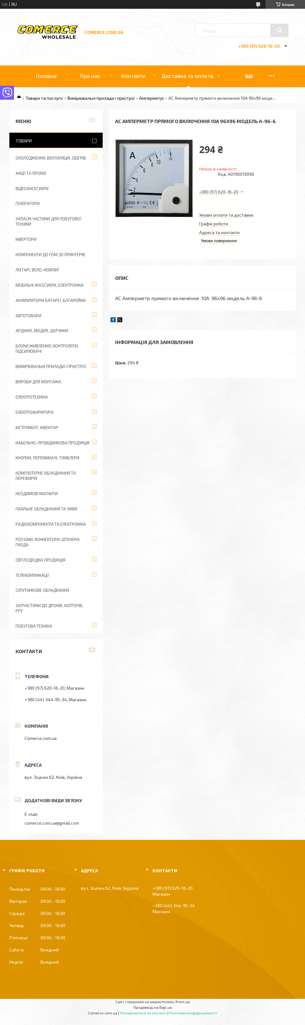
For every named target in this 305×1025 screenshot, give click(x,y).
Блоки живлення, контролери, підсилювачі (47, 348)
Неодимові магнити (37, 493)
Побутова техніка (34, 626)
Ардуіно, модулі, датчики (42, 330)
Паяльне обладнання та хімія (46, 508)
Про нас (90, 75)
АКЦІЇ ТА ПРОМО (31, 173)
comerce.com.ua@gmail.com (52, 823)
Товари (24, 140)
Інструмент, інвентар (37, 427)
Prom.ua (183, 1001)
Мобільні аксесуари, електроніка (50, 285)
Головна (46, 75)
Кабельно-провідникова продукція (53, 442)
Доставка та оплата (187, 75)
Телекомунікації (32, 575)
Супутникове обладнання (42, 590)
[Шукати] (279, 30)
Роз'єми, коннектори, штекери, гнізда (48, 542)
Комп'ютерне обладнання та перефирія (46, 476)
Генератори (28, 203)
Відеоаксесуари (32, 188)
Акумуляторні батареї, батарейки (51, 300)
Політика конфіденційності (193, 1013)
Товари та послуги (44, 98)
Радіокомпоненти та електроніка (51, 524)
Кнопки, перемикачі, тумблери (47, 457)
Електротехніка (32, 397)
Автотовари (28, 315)
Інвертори (26, 239)
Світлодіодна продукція (40, 560)
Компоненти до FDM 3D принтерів (50, 254)
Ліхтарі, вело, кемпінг (37, 269)
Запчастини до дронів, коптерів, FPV (49, 608)
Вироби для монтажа (38, 381)
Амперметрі (151, 98)
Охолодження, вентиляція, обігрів (51, 158)
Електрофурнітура (35, 412)
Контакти (133, 75)
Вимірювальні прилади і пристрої (101, 98)
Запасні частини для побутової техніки (48, 221)
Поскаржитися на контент (143, 1013)
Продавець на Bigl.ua (153, 1007)
